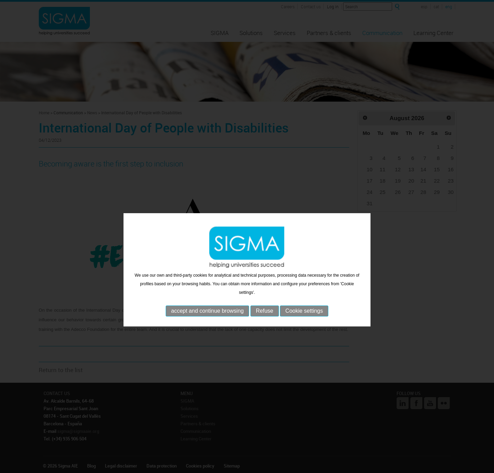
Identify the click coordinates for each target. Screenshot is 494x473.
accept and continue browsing (207, 323)
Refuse (264, 323)
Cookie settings (304, 323)
